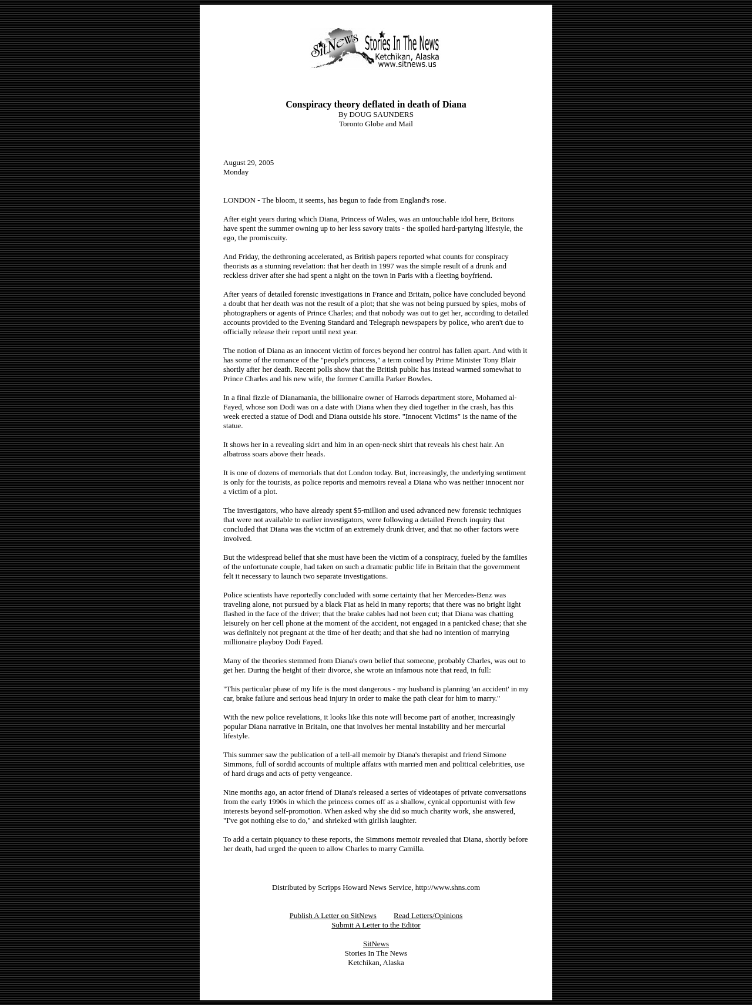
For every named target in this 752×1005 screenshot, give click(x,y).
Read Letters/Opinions (428, 915)
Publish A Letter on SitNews (333, 915)
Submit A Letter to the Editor (375, 924)
